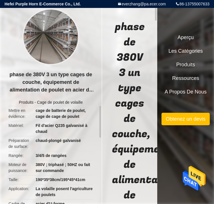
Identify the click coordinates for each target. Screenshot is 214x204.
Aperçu (185, 37)
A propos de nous (186, 92)
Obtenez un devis (185, 119)
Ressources (185, 78)
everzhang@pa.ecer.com (143, 4)
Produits (26, 102)
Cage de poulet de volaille (60, 102)
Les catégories (185, 51)
